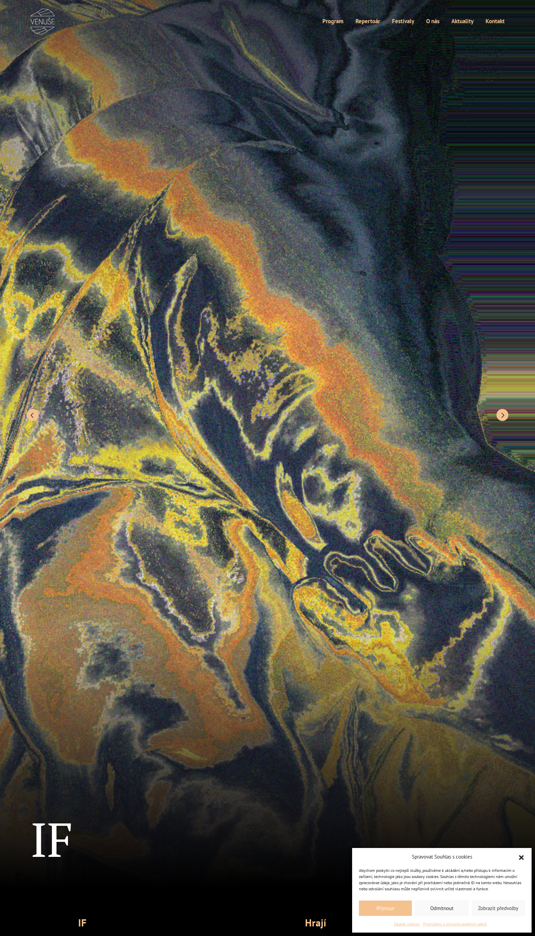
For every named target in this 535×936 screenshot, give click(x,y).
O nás (432, 21)
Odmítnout (441, 908)
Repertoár (368, 21)
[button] (521, 856)
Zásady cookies (407, 923)
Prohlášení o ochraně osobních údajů (455, 923)
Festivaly (403, 21)
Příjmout (385, 908)
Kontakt (495, 21)
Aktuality (462, 21)
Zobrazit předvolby (498, 908)
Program (333, 21)
